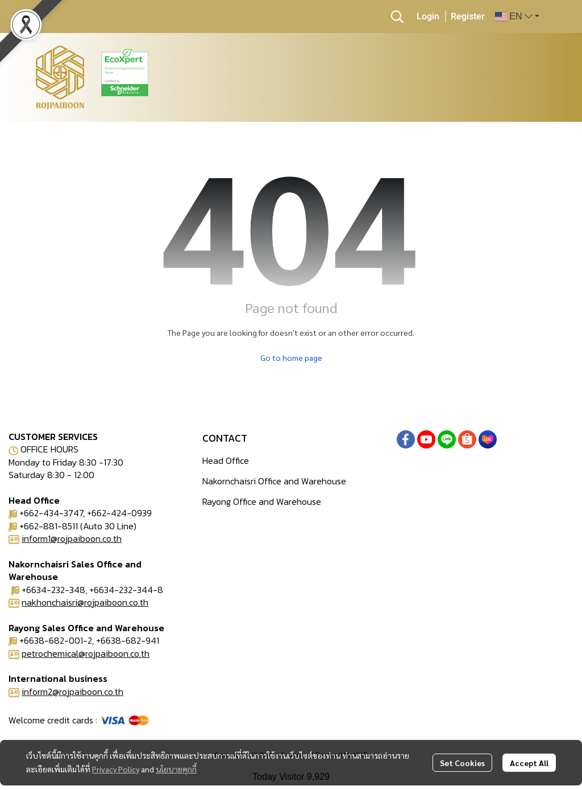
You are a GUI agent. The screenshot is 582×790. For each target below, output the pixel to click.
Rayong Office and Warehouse (261, 501)
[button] (397, 16)
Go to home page (291, 357)
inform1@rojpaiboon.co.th (72, 538)
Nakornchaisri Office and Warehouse (274, 481)
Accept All (529, 763)
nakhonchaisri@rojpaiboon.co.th (85, 602)
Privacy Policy (115, 769)
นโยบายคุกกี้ (176, 769)
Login (428, 16)
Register (468, 16)
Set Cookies (462, 763)
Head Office (225, 460)
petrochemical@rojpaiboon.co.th (85, 653)
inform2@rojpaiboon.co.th (72, 691)
